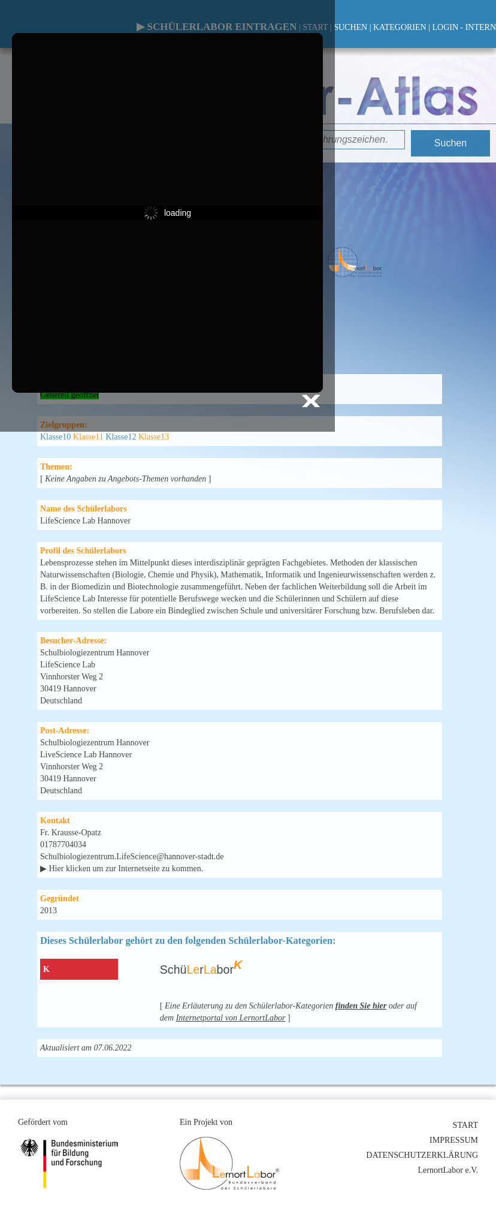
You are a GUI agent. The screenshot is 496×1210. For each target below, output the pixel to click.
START (465, 1125)
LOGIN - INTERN (464, 27)
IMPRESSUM (454, 1140)
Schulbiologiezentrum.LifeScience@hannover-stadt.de (132, 856)
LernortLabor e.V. (448, 1170)
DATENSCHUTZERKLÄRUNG (422, 1155)
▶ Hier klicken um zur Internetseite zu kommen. (121, 868)
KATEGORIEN (400, 27)
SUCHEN (350, 27)
